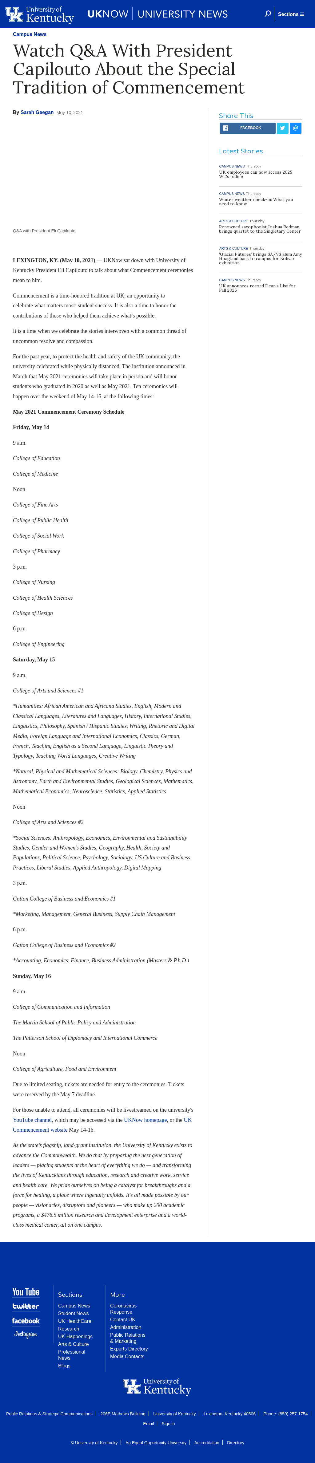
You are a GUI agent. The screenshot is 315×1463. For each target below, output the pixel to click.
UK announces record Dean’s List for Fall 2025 (257, 288)
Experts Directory (129, 1348)
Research (68, 1328)
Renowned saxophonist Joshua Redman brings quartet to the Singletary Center (260, 229)
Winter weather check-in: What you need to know (256, 202)
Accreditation (206, 1442)
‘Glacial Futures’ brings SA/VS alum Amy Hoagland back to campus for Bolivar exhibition (260, 258)
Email (148, 1423)
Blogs (64, 1365)
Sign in (168, 1423)
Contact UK (122, 1319)
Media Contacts (127, 1356)
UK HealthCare (74, 1321)
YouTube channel (32, 1120)
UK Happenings (75, 1336)
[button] (291, 14)
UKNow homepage (145, 1120)
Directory (235, 1442)
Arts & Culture (73, 1344)
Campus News (29, 34)
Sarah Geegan (37, 112)
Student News (73, 1313)
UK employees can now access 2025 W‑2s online (255, 174)
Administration (125, 1327)
